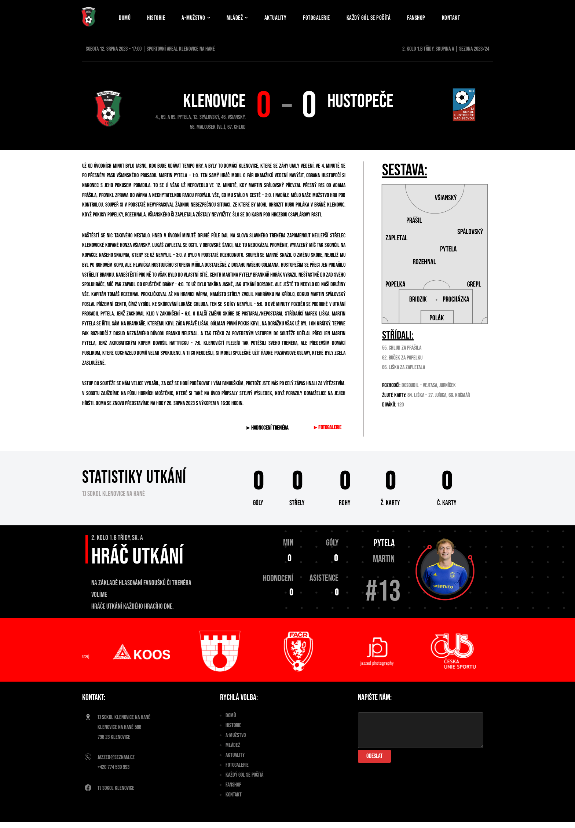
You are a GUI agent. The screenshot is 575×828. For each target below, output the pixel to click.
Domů (125, 17)
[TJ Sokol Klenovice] (88, 17)
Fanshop (425, 17)
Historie (157, 17)
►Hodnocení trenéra (267, 433)
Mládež (233, 751)
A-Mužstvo (236, 741)
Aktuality (280, 17)
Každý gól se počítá (376, 17)
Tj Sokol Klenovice (116, 794)
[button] (212, 17)
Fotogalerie (322, 17)
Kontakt (460, 17)
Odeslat (374, 762)
